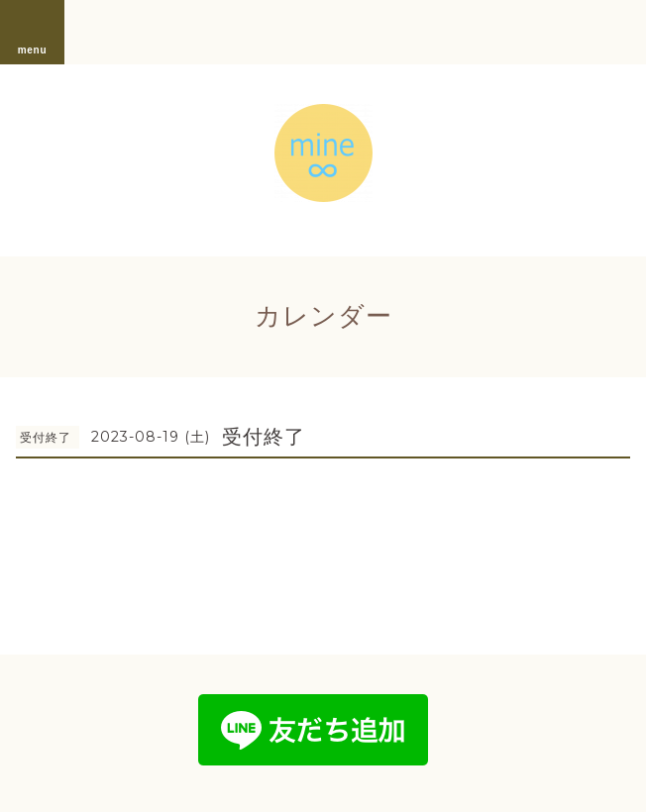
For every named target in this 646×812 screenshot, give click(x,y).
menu (33, 31)
